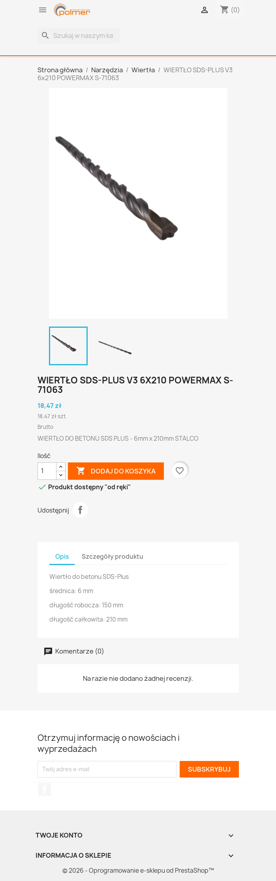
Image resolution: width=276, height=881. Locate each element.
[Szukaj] (79, 35)
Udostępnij (80, 510)
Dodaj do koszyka (116, 471)
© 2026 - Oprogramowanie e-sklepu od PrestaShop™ (138, 870)
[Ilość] (47, 471)
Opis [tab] (62, 556)
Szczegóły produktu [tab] (112, 556)
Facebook (44, 789)
